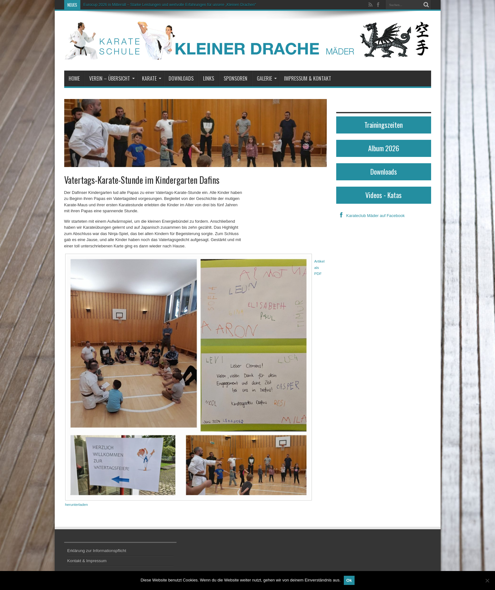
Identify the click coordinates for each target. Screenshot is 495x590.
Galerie (267, 78)
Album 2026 (383, 148)
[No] (487, 580)
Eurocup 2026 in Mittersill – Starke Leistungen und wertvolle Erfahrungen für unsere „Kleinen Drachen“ (170, 5)
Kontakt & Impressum (87, 560)
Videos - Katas (383, 195)
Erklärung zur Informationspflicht (96, 550)
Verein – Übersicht (112, 78)
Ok (349, 580)
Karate (151, 78)
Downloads (181, 78)
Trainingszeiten (383, 125)
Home (74, 78)
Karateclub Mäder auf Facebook (370, 215)
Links (208, 78)
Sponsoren (235, 78)
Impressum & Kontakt (307, 78)
